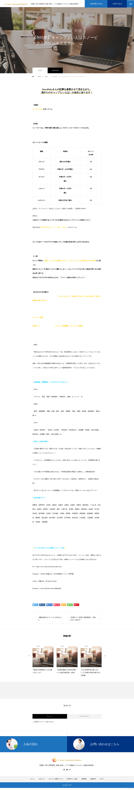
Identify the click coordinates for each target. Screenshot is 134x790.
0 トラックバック (84, 716)
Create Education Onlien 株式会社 (50, 589)
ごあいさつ (41, 779)
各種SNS (93, 779)
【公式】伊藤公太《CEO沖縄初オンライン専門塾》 (57, 574)
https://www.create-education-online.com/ (49, 567)
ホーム (32, 779)
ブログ (40, 71)
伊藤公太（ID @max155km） (48, 581)
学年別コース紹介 (72, 779)
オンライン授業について (56, 779)
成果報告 (84, 779)
